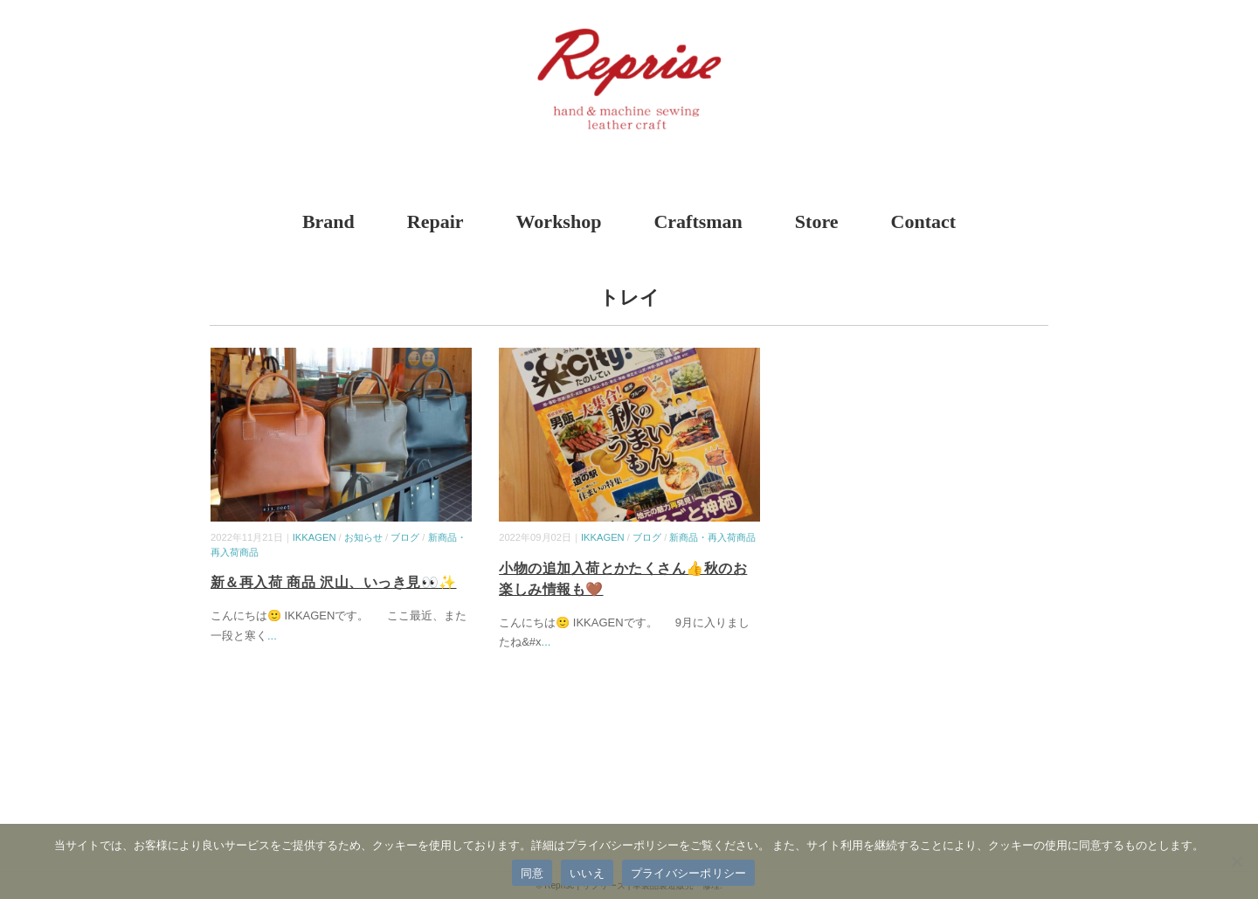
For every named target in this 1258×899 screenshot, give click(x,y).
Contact (924, 221)
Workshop (559, 221)
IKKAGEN (314, 537)
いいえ (587, 873)
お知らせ (363, 537)
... (272, 635)
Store (817, 221)
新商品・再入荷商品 (712, 537)
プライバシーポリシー (689, 873)
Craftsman (697, 221)
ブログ (405, 537)
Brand (328, 221)
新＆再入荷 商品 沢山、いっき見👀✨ (334, 582)
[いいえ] (1236, 861)
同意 (532, 873)
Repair (435, 221)
